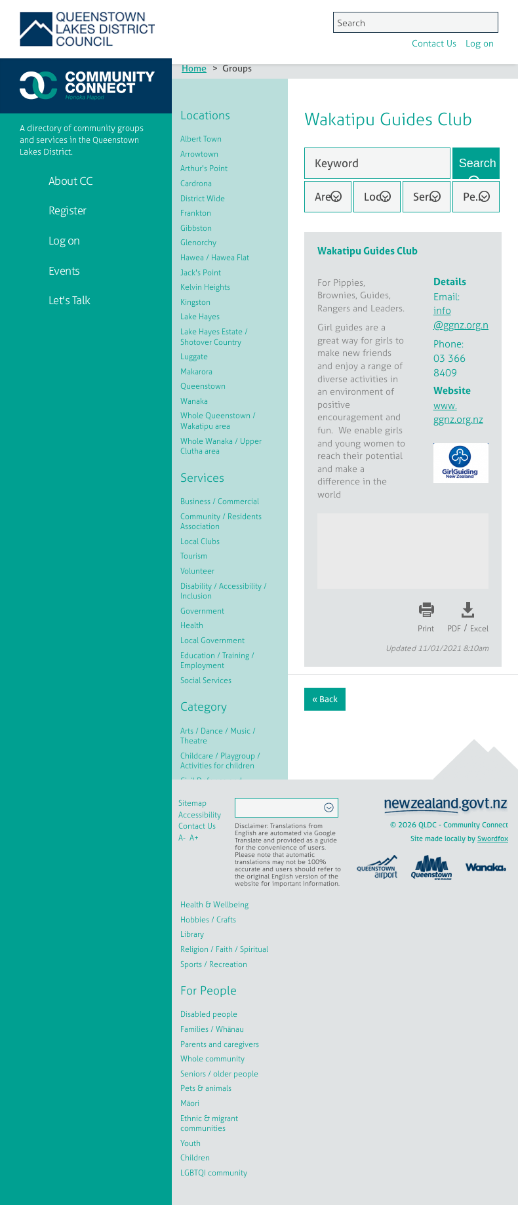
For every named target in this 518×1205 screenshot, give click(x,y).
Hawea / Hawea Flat (214, 257)
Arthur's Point (204, 168)
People (480, 196)
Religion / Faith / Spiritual (224, 949)
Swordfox (492, 838)
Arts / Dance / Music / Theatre (218, 736)
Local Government (212, 640)
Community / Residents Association (221, 521)
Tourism (193, 556)
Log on (314, 22)
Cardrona (196, 183)
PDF (454, 628)
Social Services (205, 680)
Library (192, 934)
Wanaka (194, 401)
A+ (194, 838)
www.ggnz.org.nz (458, 412)
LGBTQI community (213, 1173)
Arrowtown (199, 154)
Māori (189, 1103)
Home (194, 68)
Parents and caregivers (219, 1044)
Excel (479, 628)
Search (477, 163)
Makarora (196, 371)
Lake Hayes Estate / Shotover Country (214, 336)
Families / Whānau (212, 1029)
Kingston (195, 302)
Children (195, 1158)
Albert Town (201, 139)
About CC (69, 180)
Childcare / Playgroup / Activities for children (220, 761)
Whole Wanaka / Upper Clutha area (221, 446)
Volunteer (197, 571)
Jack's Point (200, 272)
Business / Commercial (219, 501)
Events (63, 270)
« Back (325, 699)
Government (202, 611)
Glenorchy (198, 242)
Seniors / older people (219, 1074)
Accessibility (199, 815)
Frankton (195, 213)
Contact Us (269, 22)
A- (182, 838)
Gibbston (196, 228)
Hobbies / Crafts (208, 920)
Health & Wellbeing (214, 904)
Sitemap (192, 803)
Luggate (194, 356)
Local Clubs (200, 541)
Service (431, 196)
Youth (190, 1143)
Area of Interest (333, 196)
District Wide (202, 198)
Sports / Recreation (213, 964)
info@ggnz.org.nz (463, 318)
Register (66, 210)
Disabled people (208, 1014)
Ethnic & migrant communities (209, 1123)
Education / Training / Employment (217, 660)
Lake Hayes (200, 316)
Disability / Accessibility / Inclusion (223, 591)
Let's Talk (68, 299)
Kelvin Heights (205, 287)
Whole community (212, 1059)
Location (382, 196)
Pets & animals (205, 1088)
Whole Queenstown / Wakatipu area (218, 420)
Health (191, 625)
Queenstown (203, 386)
